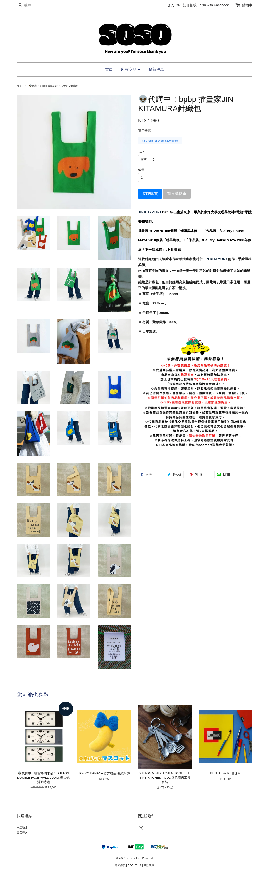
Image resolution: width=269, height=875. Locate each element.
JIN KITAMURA (149, 212)
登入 (170, 5)
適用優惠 (144, 131)
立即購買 (150, 193)
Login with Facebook (213, 5)
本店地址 (22, 827)
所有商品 (130, 69)
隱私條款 (120, 865)
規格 (141, 152)
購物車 (247, 5)
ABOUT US (134, 865)
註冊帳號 (190, 5)
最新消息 (156, 69)
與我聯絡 (22, 832)
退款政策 (148, 865)
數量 (141, 170)
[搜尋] (31, 5)
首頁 (109, 69)
